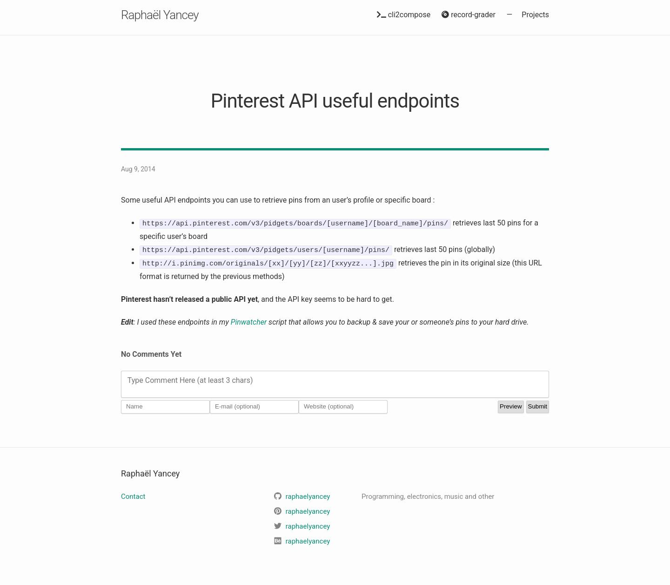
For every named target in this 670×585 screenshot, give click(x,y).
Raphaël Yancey (160, 15)
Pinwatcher (249, 321)
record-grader (469, 14)
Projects (535, 14)
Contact (133, 496)
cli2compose (404, 14)
